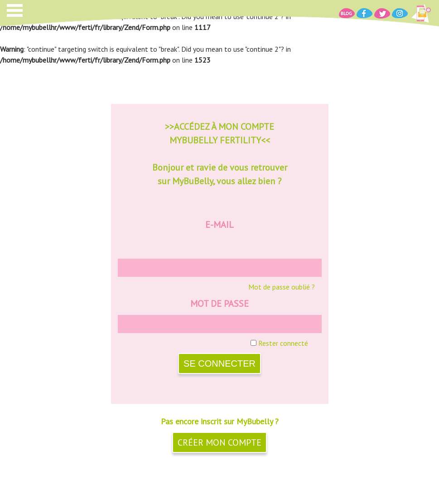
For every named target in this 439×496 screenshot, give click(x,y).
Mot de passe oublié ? (281, 286)
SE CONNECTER (219, 363)
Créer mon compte (219, 442)
